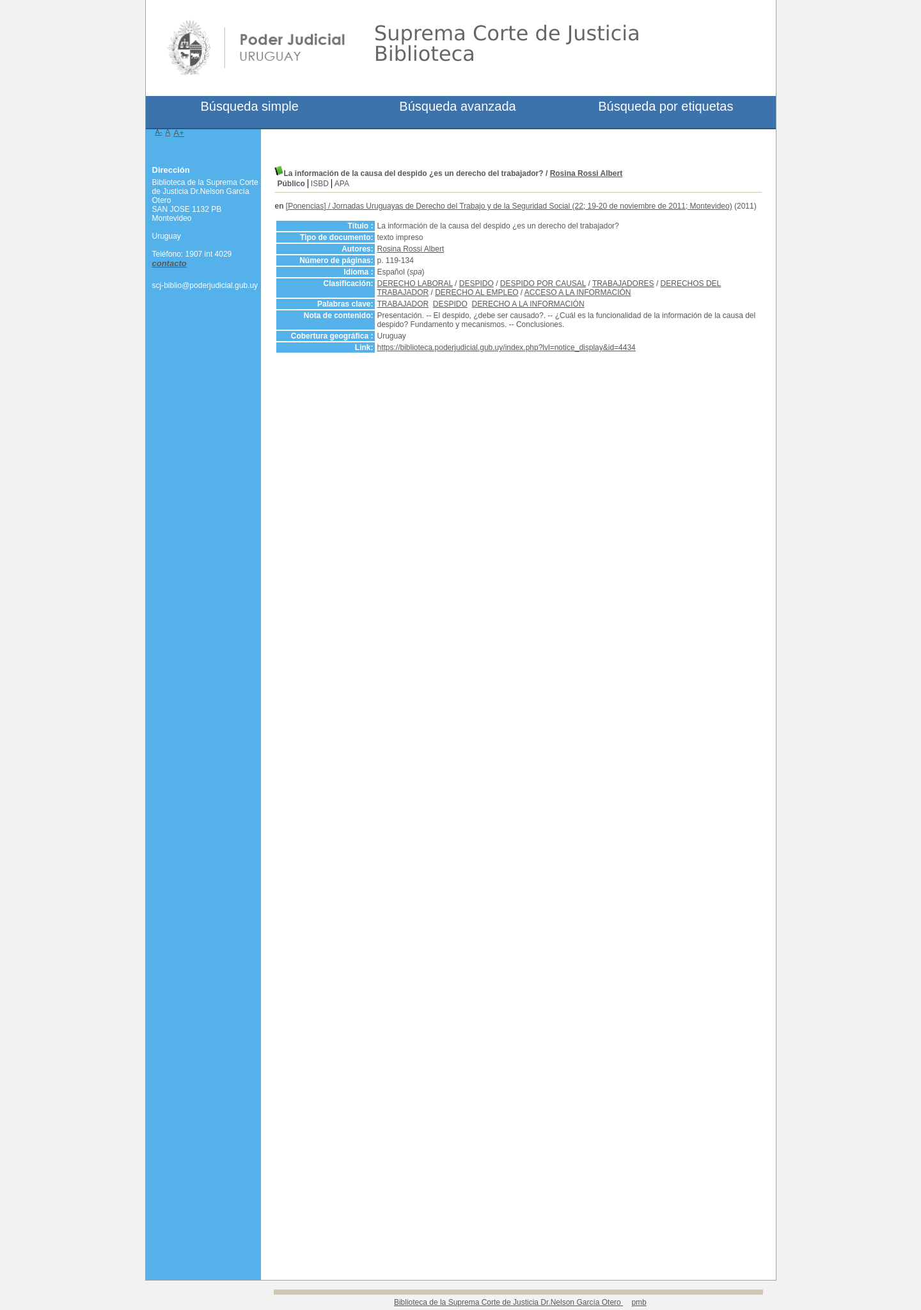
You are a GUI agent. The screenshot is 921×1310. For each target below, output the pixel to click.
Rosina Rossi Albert (586, 173)
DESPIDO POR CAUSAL (543, 283)
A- (158, 132)
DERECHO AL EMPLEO (476, 292)
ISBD (320, 183)
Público (291, 183)
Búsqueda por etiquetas (665, 106)
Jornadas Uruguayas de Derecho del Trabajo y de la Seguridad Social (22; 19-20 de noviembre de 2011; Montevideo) (532, 206)
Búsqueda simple (249, 106)
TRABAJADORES (623, 283)
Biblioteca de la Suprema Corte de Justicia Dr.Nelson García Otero (508, 1302)
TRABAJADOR (403, 304)
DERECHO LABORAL (415, 283)
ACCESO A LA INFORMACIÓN (577, 292)
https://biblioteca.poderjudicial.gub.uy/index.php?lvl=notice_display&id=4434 (506, 347)
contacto (169, 263)
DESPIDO (476, 283)
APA (342, 183)
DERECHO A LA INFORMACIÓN (528, 304)
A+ (178, 133)
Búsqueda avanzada (457, 106)
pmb (638, 1302)
